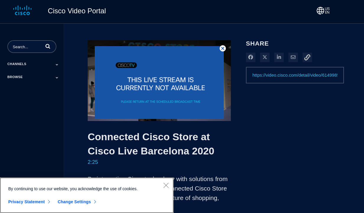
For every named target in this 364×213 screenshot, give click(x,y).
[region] (87, 195)
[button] (48, 46)
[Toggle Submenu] (57, 64)
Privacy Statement (26, 201)
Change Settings (74, 201)
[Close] (166, 185)
